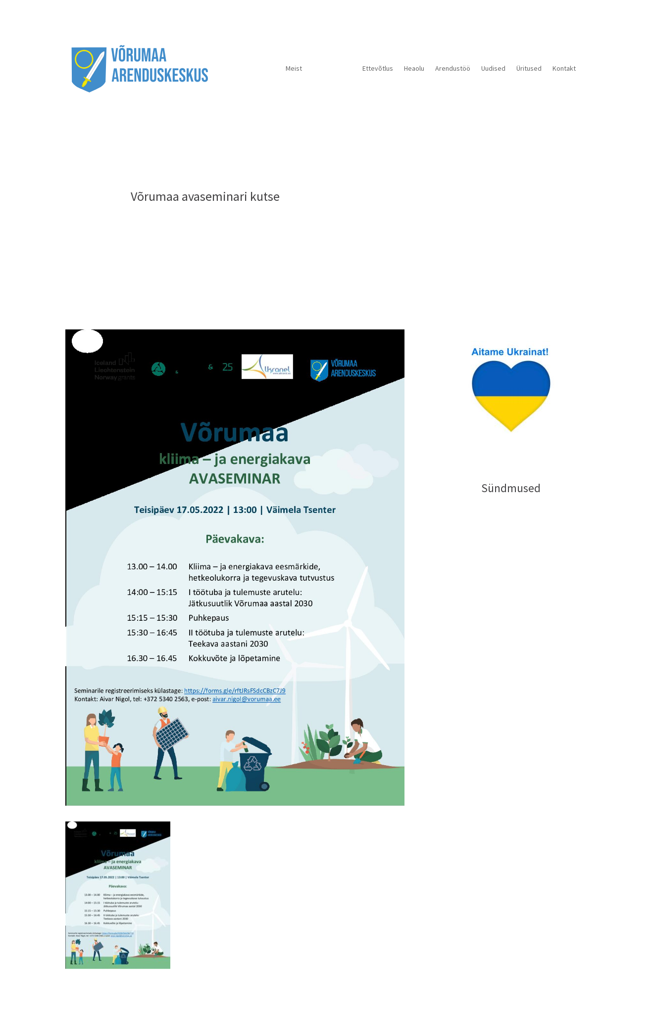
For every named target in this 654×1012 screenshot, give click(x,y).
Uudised (493, 68)
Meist (294, 68)
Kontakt (564, 68)
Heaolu (414, 68)
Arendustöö (452, 68)
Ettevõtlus (377, 68)
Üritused (529, 68)
